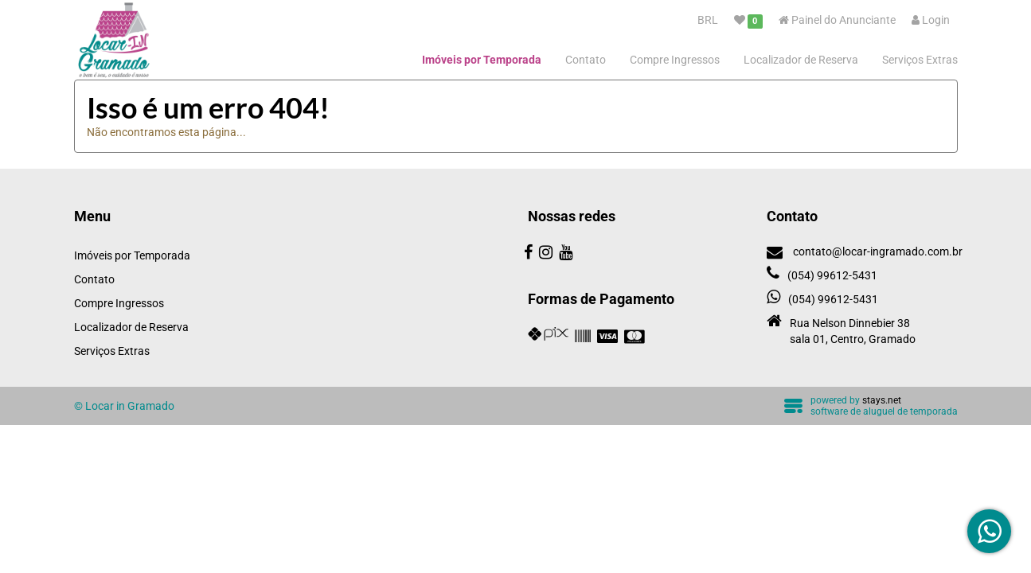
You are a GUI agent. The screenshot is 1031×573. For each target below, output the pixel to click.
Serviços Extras (920, 59)
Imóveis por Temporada (481, 59)
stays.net (881, 400)
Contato (585, 59)
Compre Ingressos (675, 59)
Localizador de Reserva (801, 59)
